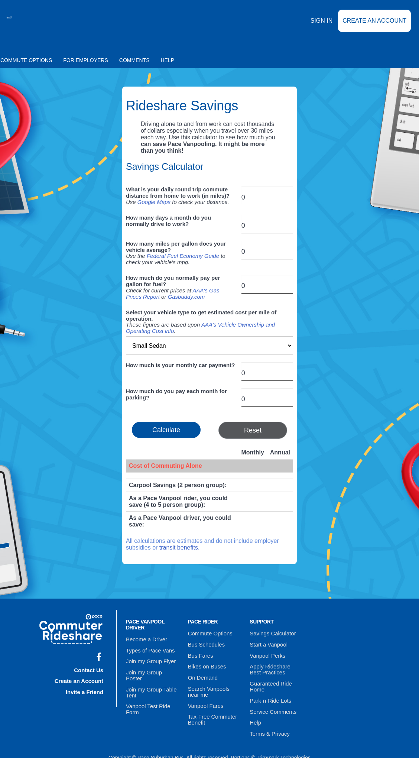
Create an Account (374, 26)
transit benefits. (179, 547)
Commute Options (209, 633)
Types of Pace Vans (149, 648)
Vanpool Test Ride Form (147, 696)
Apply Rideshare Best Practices (275, 665)
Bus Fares (200, 652)
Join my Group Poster (151, 668)
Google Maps (153, 202)
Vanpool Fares (204, 697)
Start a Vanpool (267, 643)
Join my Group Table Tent (149, 680)
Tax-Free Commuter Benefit (211, 710)
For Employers (85, 60)
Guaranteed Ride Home (269, 681)
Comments (134, 60)
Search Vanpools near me (207, 684)
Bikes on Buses (206, 662)
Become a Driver (145, 639)
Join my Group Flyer (149, 658)
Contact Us (89, 668)
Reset (253, 430)
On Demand (202, 672)
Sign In (322, 25)
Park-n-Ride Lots (269, 693)
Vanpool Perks (266, 652)
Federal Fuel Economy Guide (183, 256)
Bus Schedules (205, 643)
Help (168, 60)
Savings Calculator (271, 633)
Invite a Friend (85, 687)
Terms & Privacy (268, 722)
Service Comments (271, 703)
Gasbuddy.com (186, 297)
